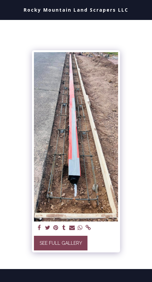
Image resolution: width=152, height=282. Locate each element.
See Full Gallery (61, 243)
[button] (7, 9)
